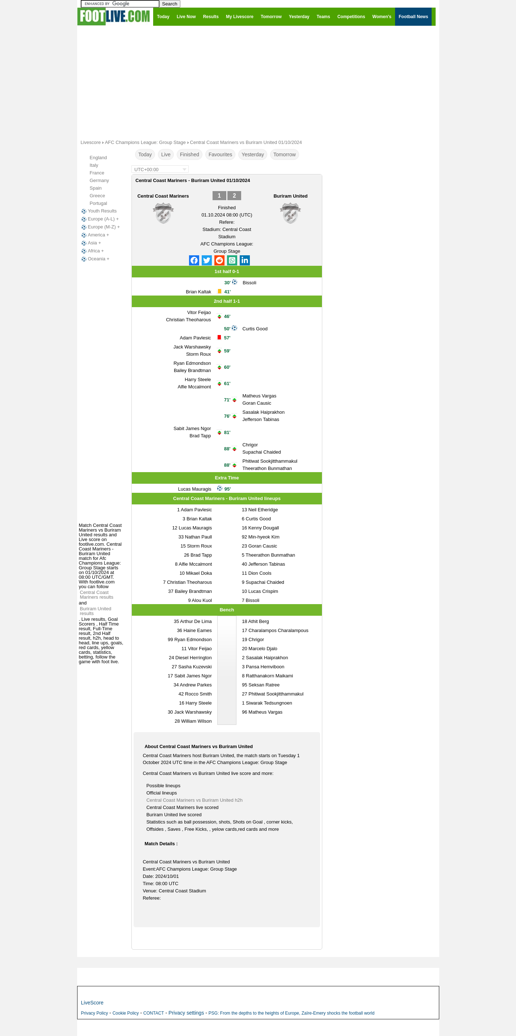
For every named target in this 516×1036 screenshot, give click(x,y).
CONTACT (153, 1013)
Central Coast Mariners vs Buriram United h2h (194, 800)
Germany (99, 180)
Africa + (92, 251)
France (97, 173)
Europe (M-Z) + (100, 227)
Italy (94, 165)
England (98, 157)
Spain (96, 188)
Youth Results (98, 211)
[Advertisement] (258, 82)
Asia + (90, 243)
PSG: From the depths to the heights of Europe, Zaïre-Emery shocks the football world (291, 1013)
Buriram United (290, 196)
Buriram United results (96, 611)
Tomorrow (284, 154)
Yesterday (253, 154)
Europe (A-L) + (99, 219)
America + (94, 235)
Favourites (220, 154)
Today (145, 154)
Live (166, 154)
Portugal (98, 203)
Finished (189, 154)
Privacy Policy (94, 1013)
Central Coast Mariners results (96, 595)
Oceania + (95, 259)
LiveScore (92, 1003)
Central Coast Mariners (163, 196)
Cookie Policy (126, 1013)
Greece (97, 195)
